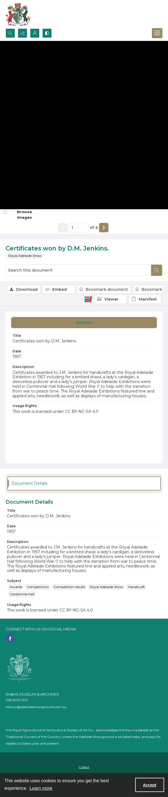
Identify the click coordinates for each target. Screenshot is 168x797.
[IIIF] (88, 299)
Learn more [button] (40, 788)
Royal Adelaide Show (25, 256)
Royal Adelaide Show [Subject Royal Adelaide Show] (106, 587)
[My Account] (34, 33)
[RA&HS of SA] (19, 668)
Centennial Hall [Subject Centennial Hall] (22, 594)
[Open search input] (10, 33)
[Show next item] (103, 227)
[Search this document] (78, 270)
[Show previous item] (63, 227)
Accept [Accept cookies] (149, 785)
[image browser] (21, 214)
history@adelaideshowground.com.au (36, 707)
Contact (84, 767)
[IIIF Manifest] (145, 299)
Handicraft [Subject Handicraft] (136, 587)
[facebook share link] (10, 638)
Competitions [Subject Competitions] (38, 587)
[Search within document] (156, 270)
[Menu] (157, 33)
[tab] (84, 322)
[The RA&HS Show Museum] (18, 14)
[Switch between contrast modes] (47, 33)
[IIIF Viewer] (110, 299)
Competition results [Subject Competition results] (69, 587)
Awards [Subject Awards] (16, 587)
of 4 (94, 227)
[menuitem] (84, 767)
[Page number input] (78, 227)
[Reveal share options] (22, 33)
